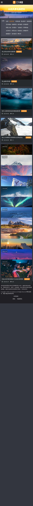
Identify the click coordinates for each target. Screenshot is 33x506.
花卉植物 (8, 24)
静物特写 (25, 30)
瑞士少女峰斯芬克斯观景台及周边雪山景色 (13, 134)
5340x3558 (4, 89)
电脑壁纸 (19, 299)
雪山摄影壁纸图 (6, 81)
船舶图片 (8, 33)
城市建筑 (20, 24)
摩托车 (19, 33)
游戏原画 (29, 21)
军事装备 (25, 27)
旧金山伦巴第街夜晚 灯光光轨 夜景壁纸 (12, 314)
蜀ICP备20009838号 (8, 293)
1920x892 (4, 182)
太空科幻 (8, 30)
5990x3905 (4, 169)
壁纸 (14, 299)
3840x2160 (4, 211)
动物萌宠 (14, 24)
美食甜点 (20, 30)
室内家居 (14, 33)
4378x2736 (4, 153)
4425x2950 (4, 60)
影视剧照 (25, 24)
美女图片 (23, 21)
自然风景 (11, 21)
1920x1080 (4, 193)
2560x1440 (4, 117)
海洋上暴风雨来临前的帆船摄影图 (11, 109)
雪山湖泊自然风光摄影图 (8, 51)
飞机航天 (20, 27)
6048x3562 (4, 142)
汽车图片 (14, 27)
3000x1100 (4, 40)
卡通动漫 (17, 21)
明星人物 (8, 27)
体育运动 (14, 30)
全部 (7, 21)
